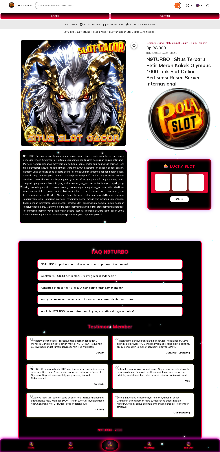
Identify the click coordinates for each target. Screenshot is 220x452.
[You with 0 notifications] (199, 5)
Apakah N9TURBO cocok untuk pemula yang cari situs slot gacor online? (87, 311)
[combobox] (104, 5)
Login (70, 445)
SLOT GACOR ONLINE (120, 32)
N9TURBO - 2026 (110, 430)
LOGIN (55, 16)
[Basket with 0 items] (207, 5)
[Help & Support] (189, 5)
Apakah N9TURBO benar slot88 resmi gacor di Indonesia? (78, 276)
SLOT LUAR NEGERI (144, 32)
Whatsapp (149, 445)
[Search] (177, 5)
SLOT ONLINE (83, 32)
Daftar (110, 445)
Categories (25, 5)
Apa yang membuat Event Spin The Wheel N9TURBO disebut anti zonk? (87, 299)
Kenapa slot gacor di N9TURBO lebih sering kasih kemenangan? (82, 287)
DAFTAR (165, 16)
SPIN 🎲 (179, 199)
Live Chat (188, 445)
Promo (31, 445)
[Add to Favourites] (134, 45)
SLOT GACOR (99, 32)
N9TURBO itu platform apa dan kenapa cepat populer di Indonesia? (84, 264)
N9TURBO (69, 32)
